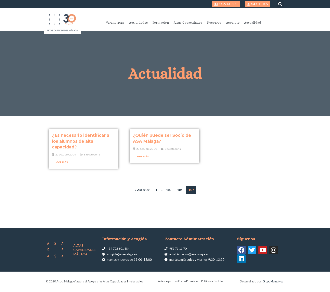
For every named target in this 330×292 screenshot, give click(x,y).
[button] (280, 3)
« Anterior (141, 190)
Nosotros (214, 22)
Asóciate (232, 22)
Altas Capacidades (188, 22)
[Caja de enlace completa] (83, 149)
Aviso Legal (162, 282)
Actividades (138, 22)
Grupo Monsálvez (272, 282)
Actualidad (252, 22)
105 (169, 190)
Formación (161, 22)
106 (180, 190)
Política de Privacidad (185, 282)
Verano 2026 (115, 22)
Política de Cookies (214, 282)
